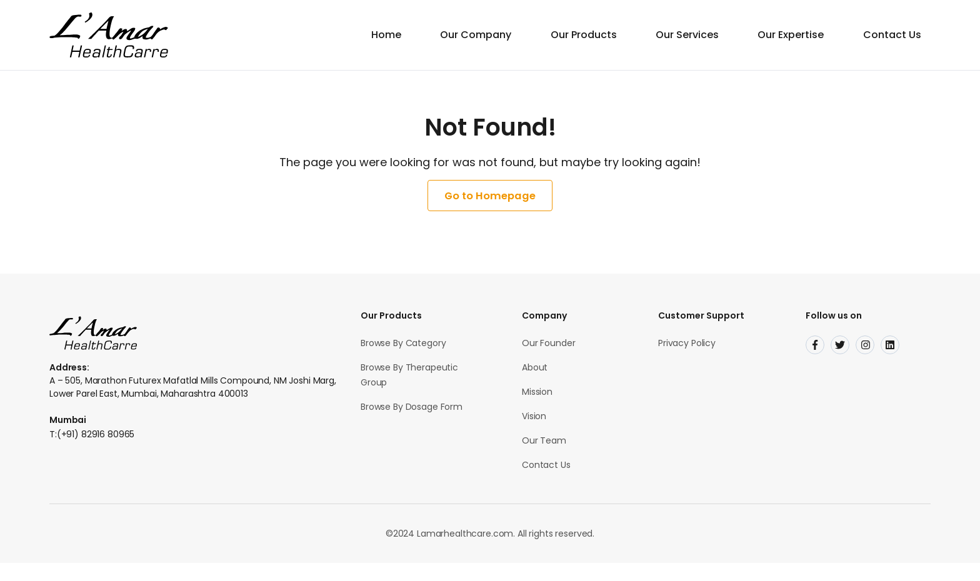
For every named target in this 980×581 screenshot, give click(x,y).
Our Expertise (798, 34)
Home (417, 34)
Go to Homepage (490, 205)
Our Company (500, 34)
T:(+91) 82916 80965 (91, 452)
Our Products (602, 34)
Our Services (700, 34)
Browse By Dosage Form (411, 425)
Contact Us (893, 34)
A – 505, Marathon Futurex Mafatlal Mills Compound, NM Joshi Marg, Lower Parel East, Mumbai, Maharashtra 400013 (192, 405)
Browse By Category (403, 361)
